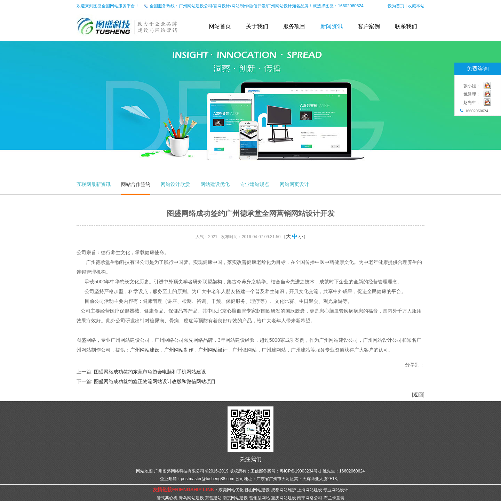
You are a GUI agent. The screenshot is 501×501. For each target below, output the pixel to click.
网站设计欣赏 (175, 184)
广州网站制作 (178, 350)
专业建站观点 (254, 184)
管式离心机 (167, 497)
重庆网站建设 (283, 497)
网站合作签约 (135, 184)
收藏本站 (416, 5)
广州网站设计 (213, 350)
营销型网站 (259, 497)
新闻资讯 (331, 26)
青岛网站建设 (191, 497)
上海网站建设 (309, 489)
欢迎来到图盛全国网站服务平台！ (108, 5)
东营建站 (213, 497)
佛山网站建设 (257, 489)
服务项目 (294, 26)
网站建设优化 (215, 184)
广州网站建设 (144, 350)
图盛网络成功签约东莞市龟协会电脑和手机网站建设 (150, 371)
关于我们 (257, 26)
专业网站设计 (335, 489)
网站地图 (144, 471)
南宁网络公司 (309, 497)
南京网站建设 (235, 497)
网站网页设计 (294, 184)
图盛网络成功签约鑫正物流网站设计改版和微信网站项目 (155, 381)
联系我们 (406, 26)
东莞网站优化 (231, 489)
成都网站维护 (283, 489)
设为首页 (396, 5)
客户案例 (369, 26)
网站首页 (220, 26)
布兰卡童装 (334, 497)
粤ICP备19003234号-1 (300, 471)
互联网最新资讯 (94, 184)
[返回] (418, 394)
